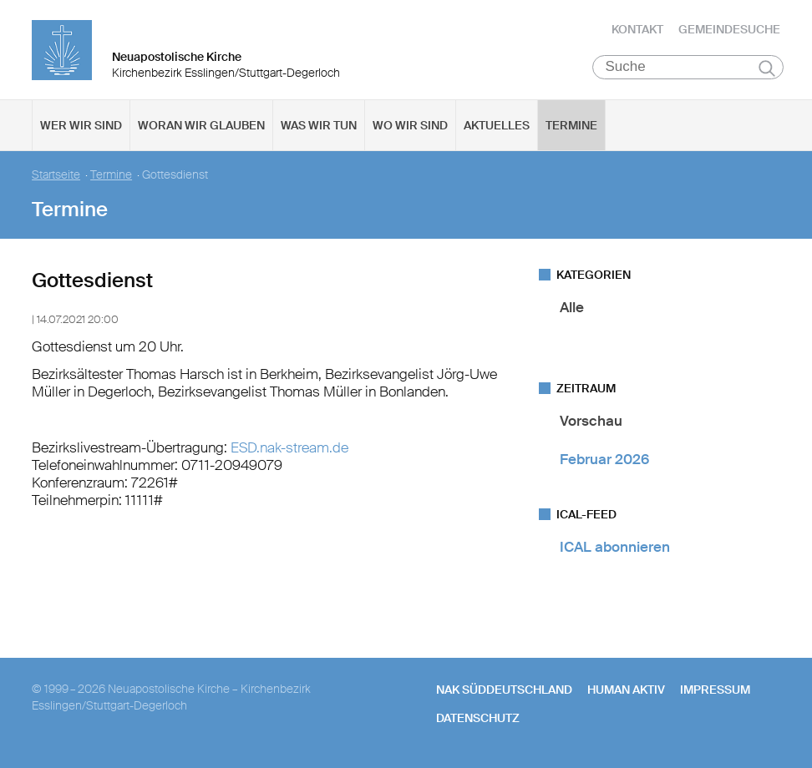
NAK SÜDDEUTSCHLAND (504, 690)
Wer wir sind (81, 126)
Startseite (56, 176)
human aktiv (626, 690)
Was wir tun (319, 126)
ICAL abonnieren (615, 547)
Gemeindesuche (729, 29)
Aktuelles (497, 126)
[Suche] (688, 67)
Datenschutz (478, 718)
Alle (572, 308)
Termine (571, 126)
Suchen (767, 68)
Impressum (715, 690)
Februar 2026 (604, 459)
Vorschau (591, 421)
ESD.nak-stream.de (289, 447)
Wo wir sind (410, 126)
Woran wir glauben (201, 126)
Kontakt (637, 29)
